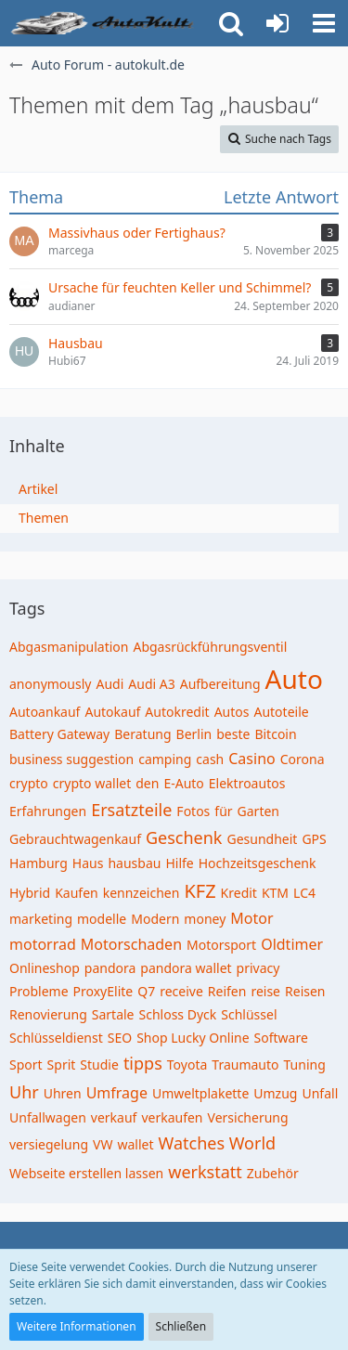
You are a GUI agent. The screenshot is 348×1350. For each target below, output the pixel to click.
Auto (294, 678)
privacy (258, 968)
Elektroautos (247, 783)
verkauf (114, 1117)
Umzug (275, 1093)
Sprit (61, 1064)
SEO (120, 1037)
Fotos (193, 811)
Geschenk (184, 837)
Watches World (218, 1143)
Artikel (38, 489)
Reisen (305, 991)
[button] (323, 23)
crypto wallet (92, 783)
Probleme (39, 991)
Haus (88, 863)
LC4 (304, 893)
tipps (142, 1063)
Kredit (239, 893)
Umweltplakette (200, 1093)
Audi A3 (151, 684)
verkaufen (171, 1117)
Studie (99, 1064)
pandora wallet (185, 968)
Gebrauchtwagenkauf (75, 839)
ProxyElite (103, 991)
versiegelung (48, 1144)
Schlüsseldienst (56, 1037)
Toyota (187, 1064)
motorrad (42, 944)
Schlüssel (249, 1014)
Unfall (320, 1093)
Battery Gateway (59, 734)
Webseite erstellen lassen (86, 1173)
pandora (110, 968)
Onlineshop (44, 968)
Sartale (113, 1014)
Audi (109, 684)
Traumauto (245, 1064)
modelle (101, 919)
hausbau (134, 863)
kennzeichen (141, 893)
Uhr (24, 1092)
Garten (258, 811)
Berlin (194, 734)
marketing (40, 919)
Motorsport (221, 945)
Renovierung (48, 1014)
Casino (251, 758)
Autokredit (177, 711)
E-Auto (183, 783)
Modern (155, 919)
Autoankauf (44, 711)
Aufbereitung (220, 684)
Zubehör (273, 1173)
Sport (26, 1064)
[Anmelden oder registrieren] (277, 23)
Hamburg (38, 863)
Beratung (142, 734)
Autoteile (280, 711)
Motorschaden (131, 944)
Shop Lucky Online (192, 1037)
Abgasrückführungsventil (210, 647)
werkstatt (205, 1172)
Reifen (227, 991)
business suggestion (71, 759)
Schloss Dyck (178, 1014)
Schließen (181, 1326)
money (205, 919)
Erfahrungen (47, 811)
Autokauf (112, 711)
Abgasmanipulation (68, 647)
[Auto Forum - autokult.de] (104, 23)
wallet (135, 1144)
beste (233, 734)
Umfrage (117, 1093)
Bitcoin (275, 734)
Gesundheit (261, 839)
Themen (44, 517)
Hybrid (29, 893)
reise (265, 991)
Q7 (146, 991)
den (147, 783)
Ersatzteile (131, 809)
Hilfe (179, 863)
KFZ (199, 890)
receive (181, 991)
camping (164, 759)
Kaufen (76, 893)
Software (281, 1037)
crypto (28, 783)
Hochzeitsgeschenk (257, 863)
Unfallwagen (47, 1117)
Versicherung (248, 1117)
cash (210, 759)
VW (102, 1144)
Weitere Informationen (76, 1326)
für (223, 811)
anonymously (50, 684)
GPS (314, 839)
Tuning (305, 1064)
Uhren (63, 1093)
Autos (232, 711)
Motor (251, 918)
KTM (275, 893)
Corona (302, 759)
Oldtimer (292, 944)
